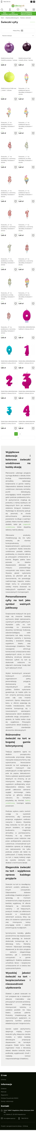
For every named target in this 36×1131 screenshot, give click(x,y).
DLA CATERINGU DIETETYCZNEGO (26, 13)
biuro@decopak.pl (9, 1118)
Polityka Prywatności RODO (9, 1098)
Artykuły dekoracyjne (12, 18)
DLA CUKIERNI (4, 13)
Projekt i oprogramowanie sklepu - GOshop (14, 1126)
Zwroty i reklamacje (7, 1101)
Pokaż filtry (18, 30)
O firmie (3, 1079)
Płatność (3, 1092)
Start (2, 18)
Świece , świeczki (25, 18)
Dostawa (3, 1088)
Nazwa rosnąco (7, 35)
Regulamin (4, 1095)
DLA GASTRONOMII (13, 13)
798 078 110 (6, 1)
